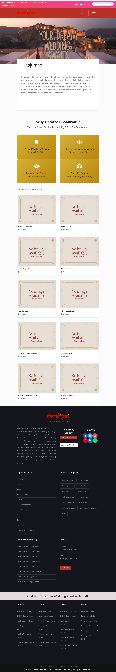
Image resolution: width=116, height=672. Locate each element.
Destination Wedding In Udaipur (28, 551)
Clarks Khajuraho (24, 269)
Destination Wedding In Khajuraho (29, 561)
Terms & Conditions (45, 667)
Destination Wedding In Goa (27, 556)
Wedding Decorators (68, 508)
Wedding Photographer (88, 508)
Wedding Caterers (67, 491)
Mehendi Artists (82, 486)
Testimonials (21, 515)
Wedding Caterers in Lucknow (67, 630)
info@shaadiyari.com (69, 559)
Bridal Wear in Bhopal (24, 611)
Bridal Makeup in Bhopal (25, 616)
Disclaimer (74, 667)
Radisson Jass (66, 226)
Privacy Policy (61, 667)
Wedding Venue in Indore (46, 621)
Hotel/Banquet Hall (68, 502)
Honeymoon (84, 497)
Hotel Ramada (23, 311)
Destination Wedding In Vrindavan (29, 571)
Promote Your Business (25, 530)
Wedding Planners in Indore (45, 635)
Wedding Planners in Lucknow (67, 638)
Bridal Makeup (83, 480)
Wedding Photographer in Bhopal (25, 643)
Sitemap (20, 489)
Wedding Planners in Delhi (90, 631)
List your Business (69, 437)
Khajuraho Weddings (25, 226)
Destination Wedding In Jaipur (28, 546)
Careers (20, 520)
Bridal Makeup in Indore (46, 616)
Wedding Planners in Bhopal (24, 635)
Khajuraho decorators (68, 395)
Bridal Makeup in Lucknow (69, 616)
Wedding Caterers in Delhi (90, 626)
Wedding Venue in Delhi (89, 621)
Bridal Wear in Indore (45, 611)
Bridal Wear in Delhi (88, 611)
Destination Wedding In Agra (27, 566)
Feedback (20, 525)
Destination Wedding (68, 497)
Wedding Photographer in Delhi (90, 637)
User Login (94, 13)
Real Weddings (22, 510)
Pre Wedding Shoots (24, 505)
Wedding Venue (67, 486)
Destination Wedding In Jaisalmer (29, 582)
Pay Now (65, 568)
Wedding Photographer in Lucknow (68, 646)
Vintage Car (82, 491)
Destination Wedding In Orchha (28, 577)
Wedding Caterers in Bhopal (24, 627)
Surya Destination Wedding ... (28, 353)
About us (20, 479)
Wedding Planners (67, 480)
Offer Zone (22, 495)
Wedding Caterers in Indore (45, 627)
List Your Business (102, 4)
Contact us (21, 484)
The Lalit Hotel (66, 269)
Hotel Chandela (66, 353)
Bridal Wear (83, 502)
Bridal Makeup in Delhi (88, 616)
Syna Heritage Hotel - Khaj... (28, 395)
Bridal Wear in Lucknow (68, 611)
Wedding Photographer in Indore (47, 643)
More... (63, 514)
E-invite (20, 500)
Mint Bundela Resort (68, 311)
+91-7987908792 (70, 549)
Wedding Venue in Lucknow (66, 622)
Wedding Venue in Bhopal (25, 621)
